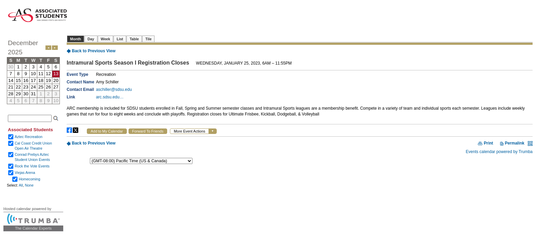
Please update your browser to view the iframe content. (33, 71)
